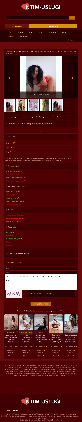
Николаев (52, 32)
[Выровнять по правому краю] (27, 276)
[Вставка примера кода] (52, 276)
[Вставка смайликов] (42, 276)
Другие (71, 40)
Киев (9, 32)
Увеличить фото (41, 95)
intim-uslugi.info (10, 51)
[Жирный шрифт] (7, 276)
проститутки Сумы (57, 311)
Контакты (9, 410)
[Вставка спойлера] (55, 276)
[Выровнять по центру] (24, 276)
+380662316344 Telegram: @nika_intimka (29, 123)
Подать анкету (53, 26)
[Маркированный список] (33, 276)
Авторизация (17, 26)
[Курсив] (11, 276)
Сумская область (22, 51)
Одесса (20, 32)
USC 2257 (16, 410)
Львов (31, 32)
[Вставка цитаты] (48, 276)
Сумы (31, 51)
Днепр (41, 32)
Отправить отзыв (41, 304)
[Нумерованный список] (37, 276)
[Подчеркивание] (14, 276)
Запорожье (24, 36)
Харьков (11, 36)
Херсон (64, 32)
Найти (72, 18)
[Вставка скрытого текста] (59, 276)
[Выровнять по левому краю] (20, 276)
